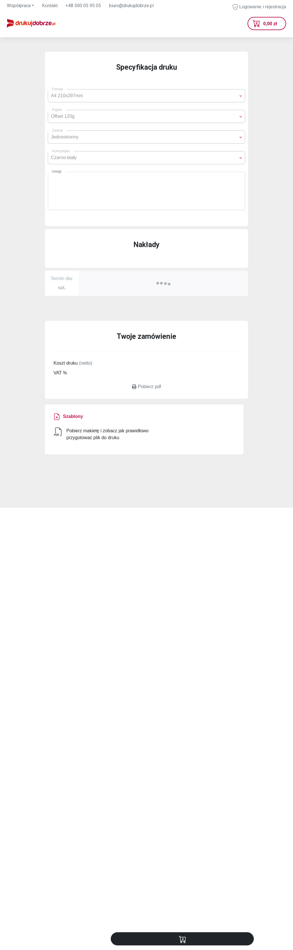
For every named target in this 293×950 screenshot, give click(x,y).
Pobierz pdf (146, 386)
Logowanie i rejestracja (259, 7)
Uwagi (56, 171)
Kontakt (50, 5)
